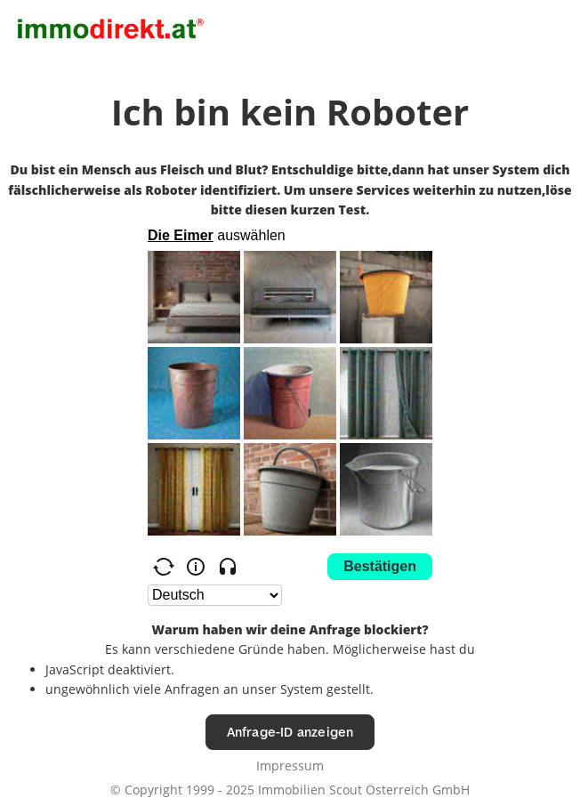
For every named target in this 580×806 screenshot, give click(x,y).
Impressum (290, 765)
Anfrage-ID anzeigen (290, 731)
